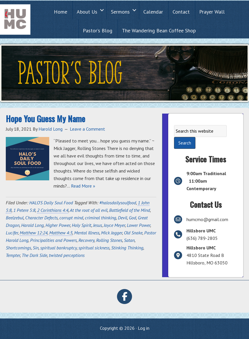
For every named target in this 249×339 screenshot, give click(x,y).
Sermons (120, 11)
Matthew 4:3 (60, 233)
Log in (143, 328)
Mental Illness (86, 233)
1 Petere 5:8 (24, 210)
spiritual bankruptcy (58, 248)
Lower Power (138, 225)
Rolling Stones (109, 240)
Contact (181, 11)
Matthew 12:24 (33, 233)
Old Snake (133, 233)
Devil (122, 218)
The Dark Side (34, 255)
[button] (102, 10)
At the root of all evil (88, 210)
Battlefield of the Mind (129, 210)
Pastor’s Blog (97, 30)
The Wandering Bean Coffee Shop (159, 30)
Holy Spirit (81, 225)
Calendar (153, 11)
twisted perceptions (67, 255)
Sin (36, 248)
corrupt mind (71, 218)
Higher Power (57, 225)
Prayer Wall (212, 11)
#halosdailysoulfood (117, 202)
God (132, 218)
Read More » (83, 186)
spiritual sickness (93, 248)
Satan (129, 240)
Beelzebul (14, 218)
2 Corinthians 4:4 (52, 210)
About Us (87, 11)
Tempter (13, 255)
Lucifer (12, 233)
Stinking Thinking (127, 248)
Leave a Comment (87, 129)
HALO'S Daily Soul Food (51, 202)
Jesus (97, 225)
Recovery (86, 240)
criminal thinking (100, 218)
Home (60, 11)
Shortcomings (18, 248)
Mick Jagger (111, 233)
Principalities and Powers (53, 240)
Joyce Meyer (114, 225)
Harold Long (32, 225)
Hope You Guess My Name (45, 119)
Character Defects (41, 218)
